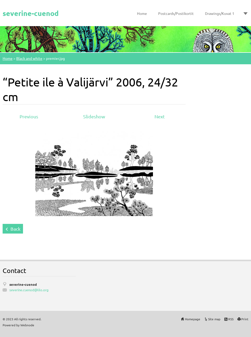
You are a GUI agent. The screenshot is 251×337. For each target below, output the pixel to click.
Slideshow (94, 116)
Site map (214, 319)
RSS (230, 319)
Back (15, 228)
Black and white (29, 58)
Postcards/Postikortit (176, 13)
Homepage (192, 319)
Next (160, 116)
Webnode (27, 325)
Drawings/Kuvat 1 (219, 13)
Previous (29, 116)
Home (142, 13)
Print (244, 319)
